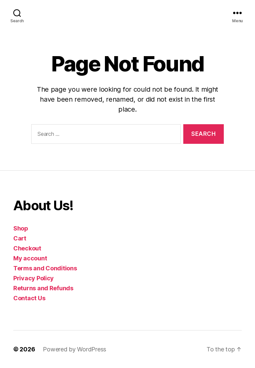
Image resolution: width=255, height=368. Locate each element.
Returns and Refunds (43, 288)
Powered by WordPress (74, 349)
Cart (19, 238)
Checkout (27, 248)
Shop (20, 228)
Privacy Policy (33, 278)
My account (30, 258)
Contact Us (29, 298)
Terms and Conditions (45, 268)
